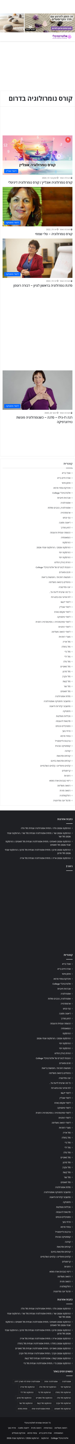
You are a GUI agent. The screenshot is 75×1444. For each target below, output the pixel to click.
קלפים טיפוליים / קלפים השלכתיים (55, 765)
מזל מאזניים (65, 666)
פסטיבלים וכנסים (63, 726)
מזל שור (67, 686)
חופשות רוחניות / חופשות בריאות (56, 577)
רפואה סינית (65, 790)
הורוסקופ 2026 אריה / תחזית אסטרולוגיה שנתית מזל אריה (45, 858)
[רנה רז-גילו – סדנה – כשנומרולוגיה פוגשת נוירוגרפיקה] (37, 390)
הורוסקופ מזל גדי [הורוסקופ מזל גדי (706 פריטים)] (44, 1392)
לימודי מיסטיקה (64, 617)
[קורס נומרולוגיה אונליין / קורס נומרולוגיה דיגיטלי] (37, 155)
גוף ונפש (67, 517)
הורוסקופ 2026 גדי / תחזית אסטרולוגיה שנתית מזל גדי (47, 1363)
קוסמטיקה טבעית (63, 746)
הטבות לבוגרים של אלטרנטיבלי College (53, 567)
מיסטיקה (67, 711)
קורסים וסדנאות (64, 756)
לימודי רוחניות (64, 627)
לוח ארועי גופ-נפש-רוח (61, 597)
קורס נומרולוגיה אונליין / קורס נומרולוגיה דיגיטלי (40, 182)
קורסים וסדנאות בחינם (61, 761)
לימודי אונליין (65, 607)
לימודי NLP (66, 602)
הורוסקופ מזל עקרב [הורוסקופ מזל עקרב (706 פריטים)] (63, 1403)
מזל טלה (67, 661)
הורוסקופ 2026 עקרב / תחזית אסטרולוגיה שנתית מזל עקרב (45, 1353)
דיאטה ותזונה (65, 522)
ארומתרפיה (66, 512)
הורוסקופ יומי (65, 552)
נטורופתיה (48, 1428)
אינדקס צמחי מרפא (62, 488)
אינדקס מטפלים (18, 1433)
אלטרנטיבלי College (61, 493)
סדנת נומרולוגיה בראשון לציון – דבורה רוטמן (43, 285)
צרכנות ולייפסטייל (63, 741)
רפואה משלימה (64, 785)
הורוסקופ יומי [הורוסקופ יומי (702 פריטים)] (66, 1387)
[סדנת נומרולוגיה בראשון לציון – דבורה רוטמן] (37, 258)
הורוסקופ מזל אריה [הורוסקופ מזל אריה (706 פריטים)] (27, 1387)
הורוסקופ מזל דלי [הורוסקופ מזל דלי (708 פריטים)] (27, 1392)
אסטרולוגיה (66, 503)
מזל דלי (67, 656)
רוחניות (67, 775)
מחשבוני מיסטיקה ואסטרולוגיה (57, 701)
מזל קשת (67, 681)
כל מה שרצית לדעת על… (60, 592)
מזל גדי (67, 651)
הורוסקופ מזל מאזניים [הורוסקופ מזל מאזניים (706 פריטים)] (44, 1398)
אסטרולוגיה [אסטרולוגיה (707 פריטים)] (66, 1381)
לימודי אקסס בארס (62, 612)
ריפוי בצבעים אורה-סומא (60, 780)
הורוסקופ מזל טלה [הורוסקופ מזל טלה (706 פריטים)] (64, 1398)
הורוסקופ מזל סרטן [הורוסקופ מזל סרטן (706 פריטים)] (24, 1398)
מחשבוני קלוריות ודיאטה (60, 706)
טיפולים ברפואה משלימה (60, 582)
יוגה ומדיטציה (65, 587)
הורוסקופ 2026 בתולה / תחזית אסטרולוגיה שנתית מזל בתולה (44, 1343)
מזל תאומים (66, 691)
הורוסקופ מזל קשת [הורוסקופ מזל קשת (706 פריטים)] (44, 1403)
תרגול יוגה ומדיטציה (62, 800)
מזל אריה (67, 641)
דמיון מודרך (66, 527)
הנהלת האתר (65, 178)
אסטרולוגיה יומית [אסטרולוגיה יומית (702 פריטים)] (51, 1381)
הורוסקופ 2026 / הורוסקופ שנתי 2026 (54, 547)
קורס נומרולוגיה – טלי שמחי (53, 234)
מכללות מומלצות (63, 716)
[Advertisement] (37, 327)
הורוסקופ (67, 542)
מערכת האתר (65, 229)
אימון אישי (66, 483)
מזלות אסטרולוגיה (63, 696)
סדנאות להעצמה (63, 721)
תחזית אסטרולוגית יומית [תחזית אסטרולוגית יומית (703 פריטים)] (41, 1409)
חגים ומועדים (65, 572)
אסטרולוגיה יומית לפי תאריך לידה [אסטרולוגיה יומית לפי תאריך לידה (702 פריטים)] (27, 1381)
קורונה (68, 751)
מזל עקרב (66, 676)
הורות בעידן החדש (62, 562)
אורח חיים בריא (64, 478)
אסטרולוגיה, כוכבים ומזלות (59, 507)
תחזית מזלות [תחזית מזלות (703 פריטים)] (22, 1409)
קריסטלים (66, 770)
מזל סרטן (67, 671)
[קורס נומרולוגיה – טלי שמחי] (37, 206)
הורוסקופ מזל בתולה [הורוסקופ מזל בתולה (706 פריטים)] (63, 1392)
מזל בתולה (66, 646)
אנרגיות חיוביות (64, 498)
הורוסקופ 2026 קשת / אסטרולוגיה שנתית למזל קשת (48, 1358)
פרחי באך (66, 731)
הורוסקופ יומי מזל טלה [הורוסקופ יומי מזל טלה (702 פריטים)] (47, 1387)
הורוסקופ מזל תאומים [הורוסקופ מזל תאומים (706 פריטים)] (62, 1409)
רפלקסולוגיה (65, 795)
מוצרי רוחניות (65, 636)
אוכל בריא (66, 473)
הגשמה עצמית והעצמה (60, 532)
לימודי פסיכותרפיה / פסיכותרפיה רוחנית (53, 622)
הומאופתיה (66, 537)
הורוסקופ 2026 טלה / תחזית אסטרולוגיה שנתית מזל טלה (46, 828)
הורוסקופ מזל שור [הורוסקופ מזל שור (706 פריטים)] (26, 1403)
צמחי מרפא (65, 736)
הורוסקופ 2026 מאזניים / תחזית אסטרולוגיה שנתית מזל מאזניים (43, 1348)
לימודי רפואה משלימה (61, 632)
